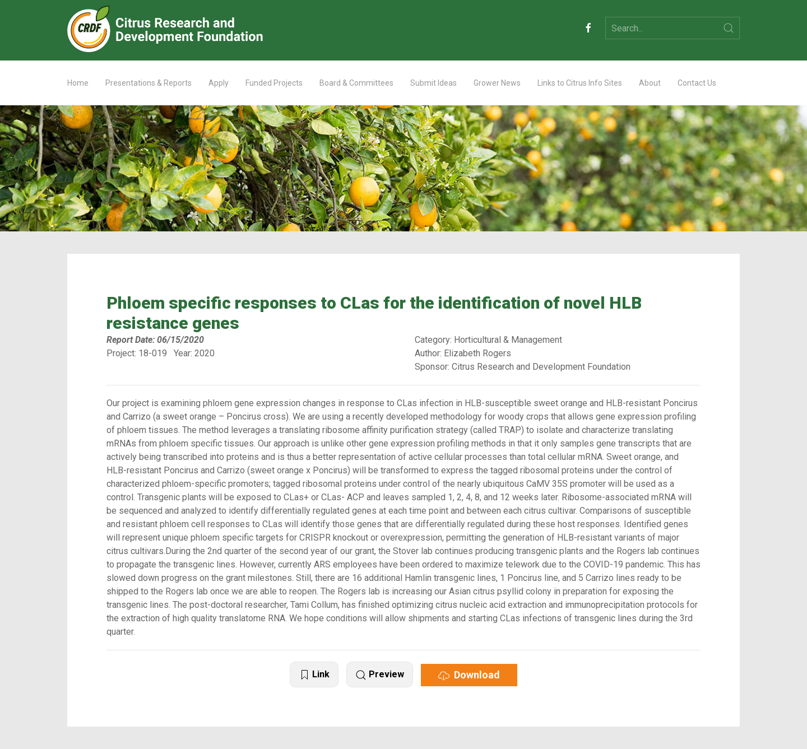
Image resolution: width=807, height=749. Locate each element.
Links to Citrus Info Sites (579, 82)
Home (78, 82)
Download (469, 675)
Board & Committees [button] (356, 82)
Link (314, 675)
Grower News (497, 82)
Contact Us (697, 82)
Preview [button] (379, 675)
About (650, 82)
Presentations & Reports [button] (148, 82)
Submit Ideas (433, 82)
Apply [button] (218, 82)
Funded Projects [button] (274, 82)
